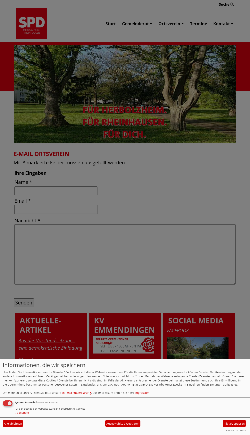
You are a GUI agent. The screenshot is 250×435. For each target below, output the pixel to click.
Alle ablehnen (13, 423)
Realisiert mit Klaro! (236, 430)
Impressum (142, 393)
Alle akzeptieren (234, 423)
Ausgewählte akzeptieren (122, 423)
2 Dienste (21, 412)
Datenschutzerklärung (76, 393)
